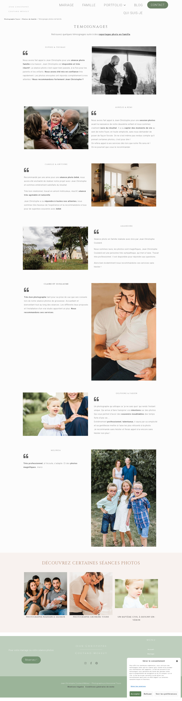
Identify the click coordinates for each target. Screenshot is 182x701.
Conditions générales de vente (100, 687)
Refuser (148, 694)
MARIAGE (66, 5)
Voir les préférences (166, 694)
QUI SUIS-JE (133, 13)
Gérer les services (138, 686)
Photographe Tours (12, 19)
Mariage (150, 654)
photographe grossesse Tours (91, 617)
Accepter (135, 694)
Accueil (151, 650)
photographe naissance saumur (45, 617)
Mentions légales (75, 687)
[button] (177, 661)
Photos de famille (29, 19)
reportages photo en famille (114, 34)
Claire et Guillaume (56, 284)
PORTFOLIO (115, 5)
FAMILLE (89, 5)
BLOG (138, 5)
